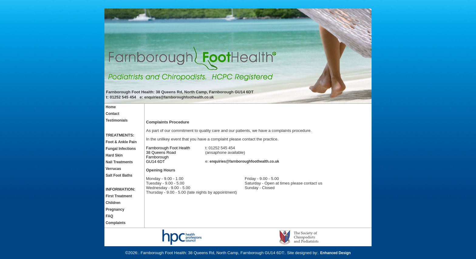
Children (113, 203)
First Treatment (119, 196)
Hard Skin (114, 155)
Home (111, 107)
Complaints (115, 223)
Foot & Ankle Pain (121, 142)
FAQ (109, 216)
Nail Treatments (119, 162)
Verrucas (113, 169)
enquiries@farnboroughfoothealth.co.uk (179, 97)
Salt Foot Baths (119, 175)
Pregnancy (115, 209)
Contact (112, 114)
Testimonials (116, 120)
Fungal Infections (121, 149)
